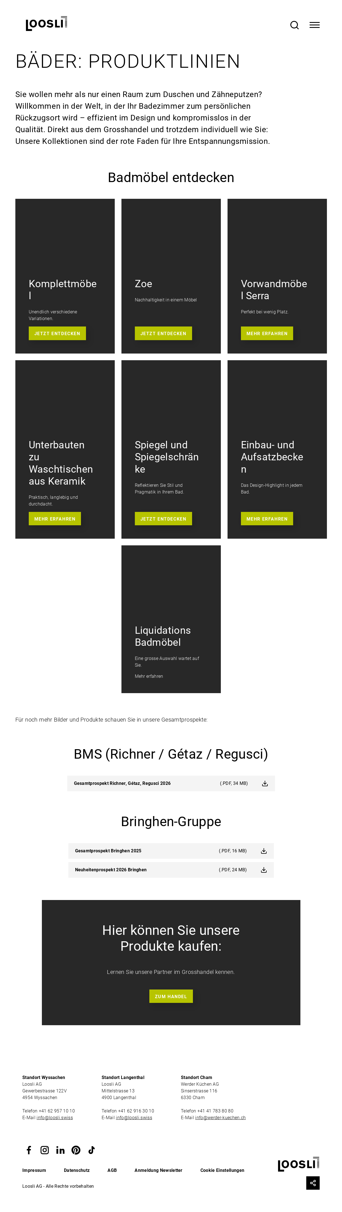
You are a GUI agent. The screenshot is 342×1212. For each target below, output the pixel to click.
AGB (112, 1170)
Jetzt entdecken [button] (57, 333)
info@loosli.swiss (55, 1117)
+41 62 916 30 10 (136, 1111)
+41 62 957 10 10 (57, 1111)
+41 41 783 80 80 (215, 1111)
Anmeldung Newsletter (158, 1170)
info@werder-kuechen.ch (220, 1117)
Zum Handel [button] (171, 996)
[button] (29, 1149)
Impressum (34, 1170)
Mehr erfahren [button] (267, 333)
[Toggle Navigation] (315, 25)
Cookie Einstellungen (222, 1170)
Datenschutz (77, 1170)
